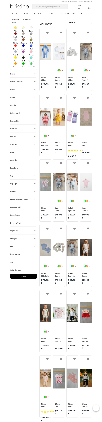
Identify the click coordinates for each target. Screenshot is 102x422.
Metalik (15, 55)
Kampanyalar (64, 2)
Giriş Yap (78, 6)
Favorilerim (88, 2)
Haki (31, 43)
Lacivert (23, 49)
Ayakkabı (27, 14)
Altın (15, 31)
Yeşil (23, 67)
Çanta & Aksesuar (39, 14)
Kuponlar (73, 2)
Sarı (15, 61)
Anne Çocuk (84, 14)
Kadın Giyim (16, 14)
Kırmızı (15, 49)
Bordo (15, 37)
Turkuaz (31, 61)
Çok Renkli (31, 67)
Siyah (23, 61)
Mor (23, 55)
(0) (88, 6)
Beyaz (31, 31)
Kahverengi (23, 43)
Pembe (31, 55)
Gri (31, 37)
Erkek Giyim (27, 19)
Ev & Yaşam (53, 14)
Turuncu (15, 67)
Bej (23, 31)
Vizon (23, 37)
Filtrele (23, 276)
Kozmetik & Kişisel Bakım (69, 14)
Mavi (31, 49)
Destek (80, 2)
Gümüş (15, 43)
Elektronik (15, 19)
